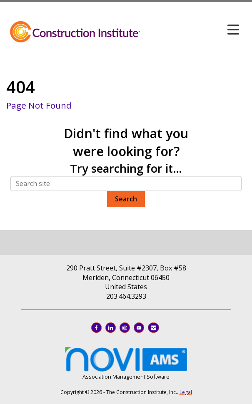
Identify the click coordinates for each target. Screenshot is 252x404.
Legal (186, 392)
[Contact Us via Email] (153, 327)
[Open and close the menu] (192, 30)
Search (126, 198)
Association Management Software (126, 362)
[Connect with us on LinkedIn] (110, 327)
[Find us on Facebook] (96, 327)
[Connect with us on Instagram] (125, 327)
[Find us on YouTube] (139, 327)
